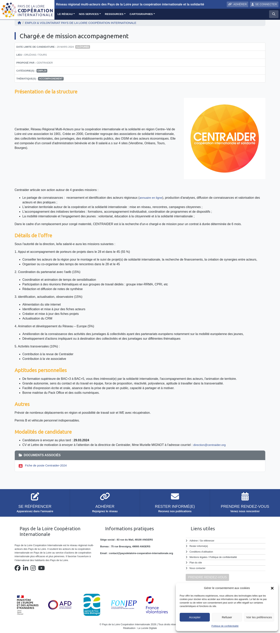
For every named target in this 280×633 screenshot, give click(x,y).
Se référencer (207, 540)
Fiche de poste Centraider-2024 (47, 465)
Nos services (89, 14)
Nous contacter (198, 568)
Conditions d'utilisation (202, 551)
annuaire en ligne (151, 197)
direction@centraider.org (210, 444)
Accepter (194, 617)
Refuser (227, 617)
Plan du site (196, 562)
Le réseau (65, 14)
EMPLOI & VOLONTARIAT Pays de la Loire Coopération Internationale (83, 22)
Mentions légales (199, 557)
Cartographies (141, 14)
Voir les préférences (259, 617)
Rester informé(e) (199, 546)
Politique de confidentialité (224, 626)
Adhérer (193, 540)
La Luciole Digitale (147, 627)
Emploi (41, 70)
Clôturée (82, 47)
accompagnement (51, 78)
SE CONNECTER (264, 4)
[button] (272, 588)
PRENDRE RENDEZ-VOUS (207, 577)
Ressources (114, 14)
